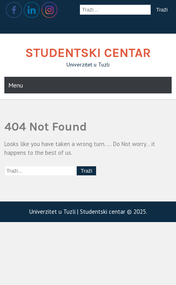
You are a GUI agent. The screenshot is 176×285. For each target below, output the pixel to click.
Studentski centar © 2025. (113, 211)
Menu (15, 85)
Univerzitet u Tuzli (53, 211)
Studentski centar (88, 53)
